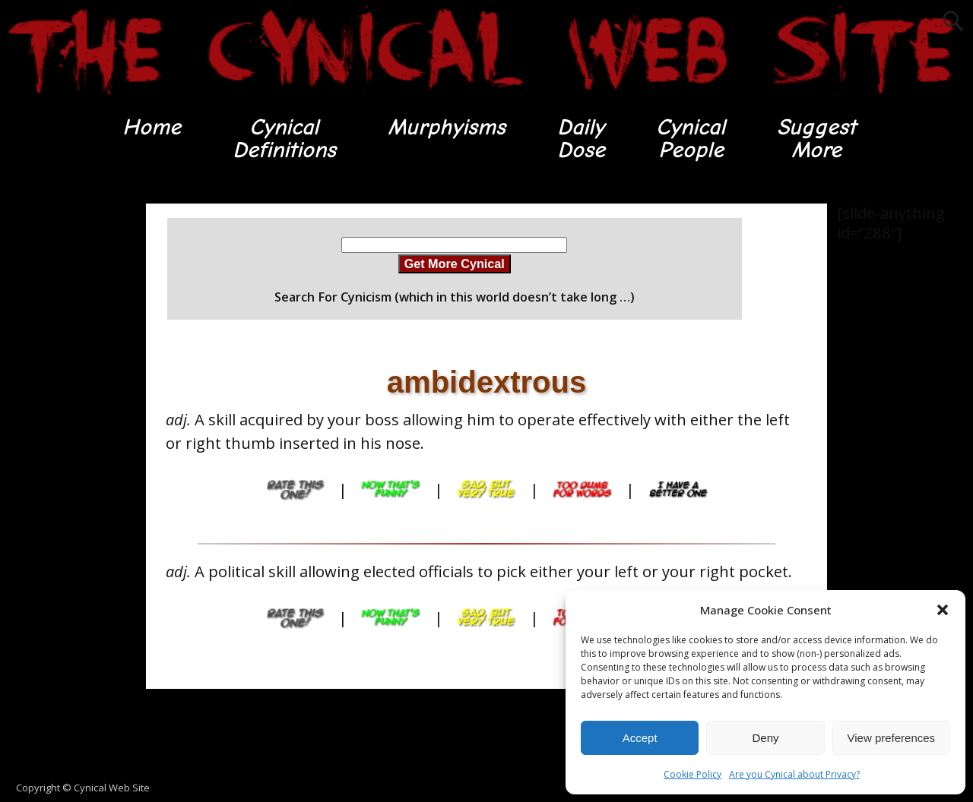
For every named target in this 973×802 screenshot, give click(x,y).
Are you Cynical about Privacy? (794, 774)
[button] (942, 609)
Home (150, 127)
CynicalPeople (691, 138)
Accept (640, 737)
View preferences (892, 737)
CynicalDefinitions (283, 138)
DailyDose (580, 138)
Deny (765, 737)
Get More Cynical (454, 264)
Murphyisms (446, 127)
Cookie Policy (692, 774)
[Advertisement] (61, 432)
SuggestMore (817, 138)
